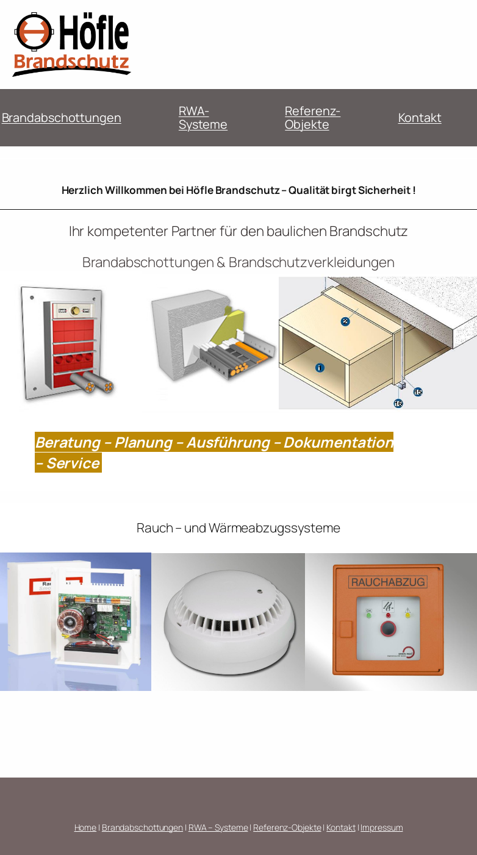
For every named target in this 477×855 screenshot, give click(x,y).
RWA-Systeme (203, 117)
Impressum (381, 827)
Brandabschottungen (61, 117)
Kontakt (420, 117)
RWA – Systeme (218, 827)
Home (85, 827)
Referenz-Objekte (312, 117)
